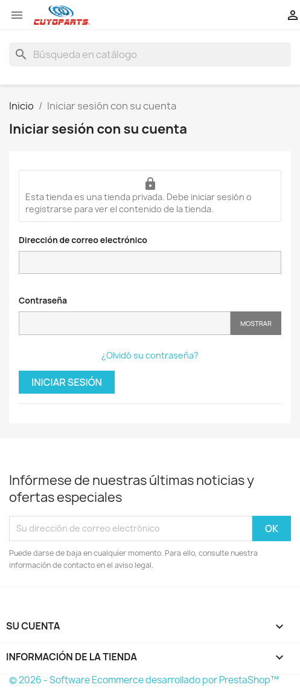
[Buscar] (150, 54)
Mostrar (256, 323)
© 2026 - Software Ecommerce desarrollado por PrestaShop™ (144, 680)
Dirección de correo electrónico (83, 240)
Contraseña (43, 300)
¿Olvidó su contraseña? (150, 355)
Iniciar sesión (66, 382)
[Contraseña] (125, 323)
